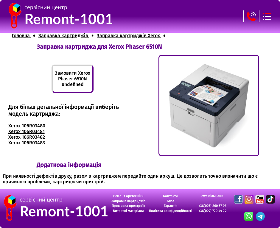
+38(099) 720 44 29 (212, 211)
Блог (170, 201)
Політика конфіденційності (170, 211)
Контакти (170, 196)
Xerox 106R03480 (26, 126)
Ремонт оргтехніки (128, 196)
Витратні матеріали (128, 211)
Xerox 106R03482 (26, 137)
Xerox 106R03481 (26, 131)
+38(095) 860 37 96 (212, 206)
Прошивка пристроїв (128, 206)
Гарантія (170, 206)
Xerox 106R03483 (26, 143)
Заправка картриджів (128, 201)
